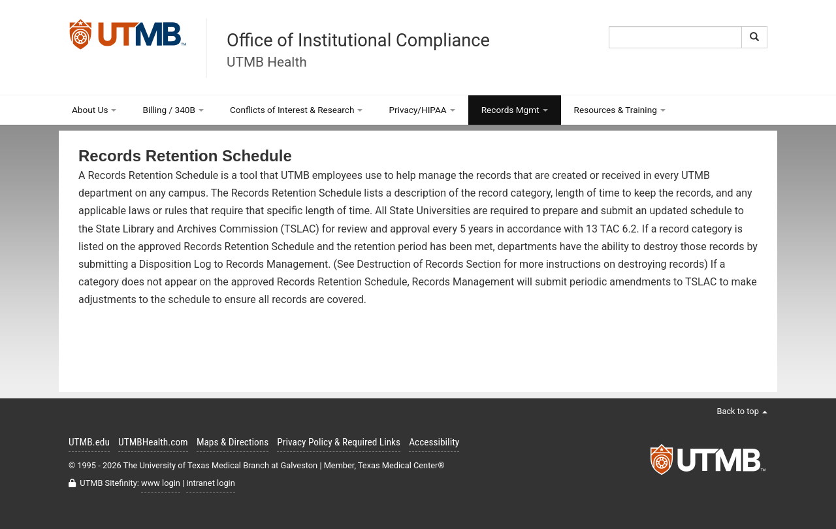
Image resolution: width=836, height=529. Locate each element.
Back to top (741, 411)
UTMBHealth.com (153, 442)
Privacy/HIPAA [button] (422, 109)
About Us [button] (94, 109)
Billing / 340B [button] (173, 109)
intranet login (210, 483)
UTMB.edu (89, 442)
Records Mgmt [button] (514, 109)
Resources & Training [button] (620, 109)
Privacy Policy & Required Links (338, 442)
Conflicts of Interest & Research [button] (296, 109)
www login (160, 483)
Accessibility (434, 442)
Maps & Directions (232, 442)
